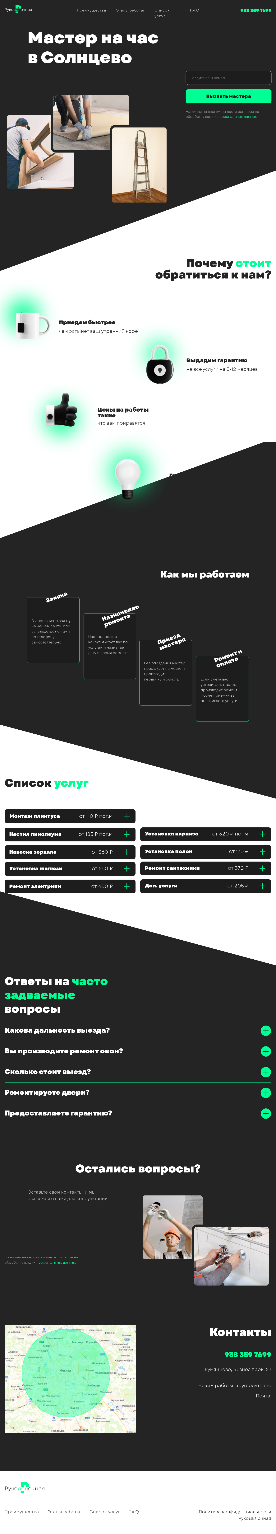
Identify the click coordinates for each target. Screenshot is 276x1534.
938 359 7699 (255, 10)
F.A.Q (194, 10)
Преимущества (91, 10)
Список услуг (105, 1512)
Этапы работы (130, 10)
